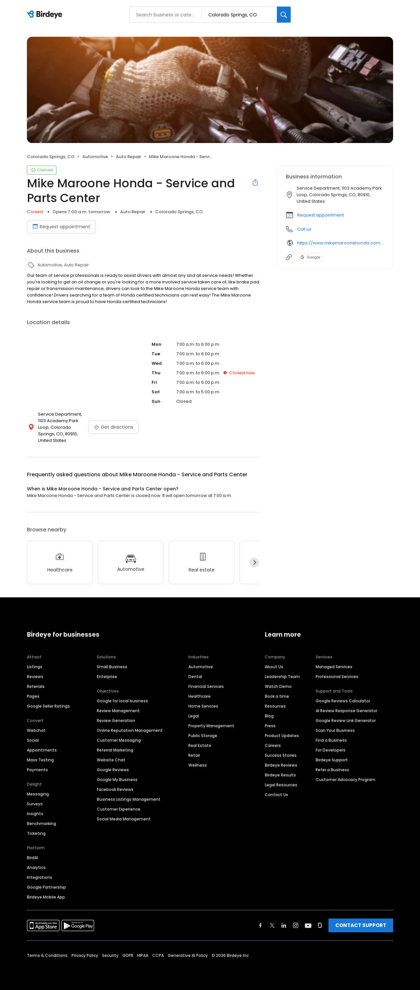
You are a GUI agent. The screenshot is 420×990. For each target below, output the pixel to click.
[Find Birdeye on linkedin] (283, 925)
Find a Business (331, 740)
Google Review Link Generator (346, 720)
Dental (195, 676)
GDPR (127, 955)
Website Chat (111, 760)
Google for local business (122, 701)
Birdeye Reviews (281, 765)
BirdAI (32, 857)
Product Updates (282, 735)
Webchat (36, 730)
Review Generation (116, 720)
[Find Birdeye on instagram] (295, 925)
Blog (269, 716)
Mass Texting (40, 760)
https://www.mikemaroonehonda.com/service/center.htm (340, 243)
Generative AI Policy (188, 955)
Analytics (36, 867)
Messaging (38, 794)
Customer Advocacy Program (345, 779)
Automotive (200, 667)
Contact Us (276, 794)
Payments (37, 770)
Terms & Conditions (47, 955)
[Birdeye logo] (46, 14)
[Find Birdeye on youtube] (308, 925)
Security (110, 955)
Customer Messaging (119, 740)
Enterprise (107, 676)
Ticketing (36, 833)
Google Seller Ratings (48, 706)
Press (270, 726)
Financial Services (206, 686)
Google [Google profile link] (310, 257)
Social (33, 740)
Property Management (211, 726)
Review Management (118, 710)
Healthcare (199, 696)
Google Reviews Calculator (343, 701)
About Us (274, 667)
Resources (275, 706)
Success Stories (281, 755)
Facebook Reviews (115, 789)
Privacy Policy (85, 955)
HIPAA (142, 955)
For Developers (331, 750)
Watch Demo (278, 686)
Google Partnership (46, 887)
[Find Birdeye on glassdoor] (320, 925)
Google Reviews (113, 770)
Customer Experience (118, 809)
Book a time (277, 696)
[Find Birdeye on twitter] (272, 925)
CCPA (158, 955)
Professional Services (337, 676)
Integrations (39, 877)
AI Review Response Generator (346, 710)
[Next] (254, 562)
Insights (35, 813)
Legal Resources (281, 785)
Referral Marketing (115, 750)
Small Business (112, 667)
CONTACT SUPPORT (360, 925)
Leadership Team (282, 676)
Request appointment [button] (320, 215)
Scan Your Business (335, 730)
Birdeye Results (280, 775)
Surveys (35, 804)
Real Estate (199, 745)
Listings (34, 667)
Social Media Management (124, 819)
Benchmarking (41, 823)
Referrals (36, 686)
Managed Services (334, 667)
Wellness (197, 765)
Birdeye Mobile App (46, 897)
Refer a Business (332, 770)
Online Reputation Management (130, 730)
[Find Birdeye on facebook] (260, 925)
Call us (304, 229)
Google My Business (117, 779)
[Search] (284, 15)
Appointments (42, 750)
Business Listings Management (128, 799)
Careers (273, 745)
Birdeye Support (332, 760)
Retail (194, 755)
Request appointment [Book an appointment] (61, 226)
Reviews (35, 676)
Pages (33, 696)
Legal (193, 716)
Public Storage (202, 735)
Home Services (203, 706)
